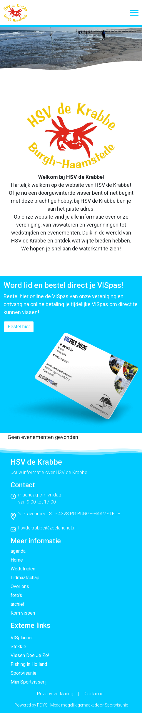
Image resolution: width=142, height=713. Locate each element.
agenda (18, 551)
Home (17, 560)
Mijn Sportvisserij (28, 682)
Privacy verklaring (55, 694)
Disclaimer (94, 694)
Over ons (20, 586)
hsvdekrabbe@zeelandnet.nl (47, 528)
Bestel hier (19, 326)
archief (18, 604)
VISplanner (22, 638)
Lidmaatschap (25, 577)
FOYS (42, 705)
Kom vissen (23, 613)
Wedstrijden (23, 569)
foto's (16, 595)
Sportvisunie (23, 673)
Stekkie (18, 646)
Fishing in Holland (29, 664)
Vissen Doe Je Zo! (30, 655)
